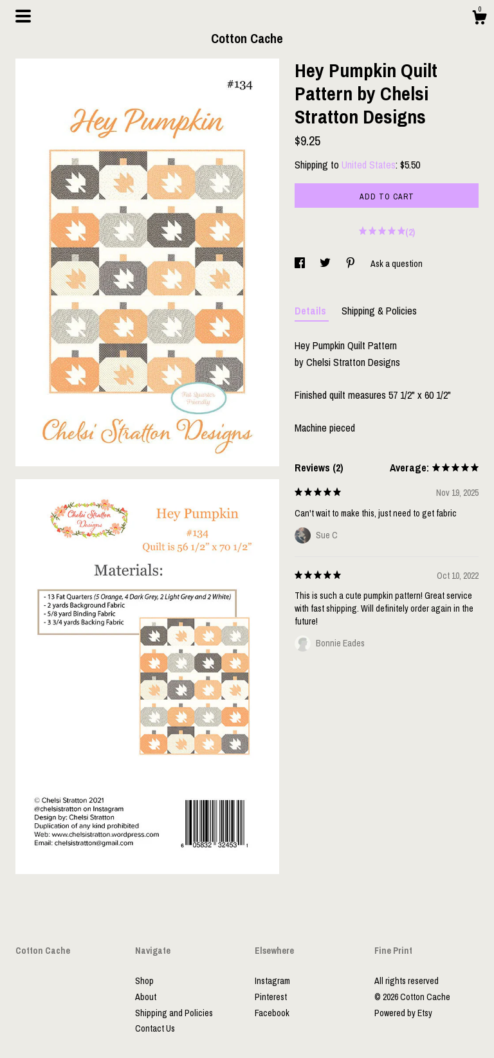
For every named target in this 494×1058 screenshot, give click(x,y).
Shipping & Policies (379, 311)
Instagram (272, 981)
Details (312, 311)
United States (369, 165)
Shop (144, 981)
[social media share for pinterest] (351, 263)
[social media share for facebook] (301, 263)
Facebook (272, 1013)
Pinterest (271, 997)
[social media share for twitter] (326, 263)
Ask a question (396, 263)
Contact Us (155, 1028)
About (145, 997)
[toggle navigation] (23, 16)
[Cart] (479, 19)
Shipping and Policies (174, 1013)
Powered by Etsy (403, 1013)
